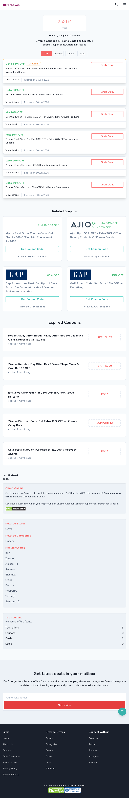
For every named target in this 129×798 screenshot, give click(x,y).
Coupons (58, 53)
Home (52, 35)
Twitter (92, 744)
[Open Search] (117, 4)
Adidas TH (11, 564)
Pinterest (93, 750)
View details (12, 79)
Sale (82, 53)
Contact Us (9, 750)
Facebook (94, 738)
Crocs (8, 580)
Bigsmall (10, 574)
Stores (49, 738)
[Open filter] (122, 712)
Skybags (10, 596)
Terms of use (10, 762)
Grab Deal (107, 65)
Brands (49, 750)
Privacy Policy (10, 768)
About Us (8, 744)
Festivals (50, 768)
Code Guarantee (11, 756)
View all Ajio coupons (96, 256)
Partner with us (11, 774)
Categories (51, 744)
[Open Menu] (125, 4)
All (46, 53)
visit (64, 28)
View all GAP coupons (32, 306)
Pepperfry (11, 590)
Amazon (10, 569)
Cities (49, 762)
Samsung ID (12, 601)
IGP (7, 553)
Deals (71, 53)
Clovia (8, 529)
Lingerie (64, 35)
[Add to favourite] (83, 18)
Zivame (9, 558)
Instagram (94, 756)
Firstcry (9, 585)
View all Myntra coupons (32, 256)
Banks (49, 756)
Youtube (93, 762)
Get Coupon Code (32, 249)
